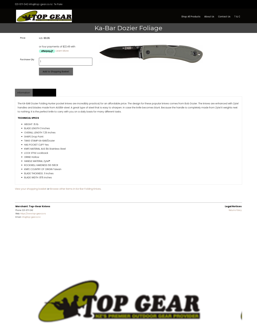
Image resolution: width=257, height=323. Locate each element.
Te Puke (57, 4)
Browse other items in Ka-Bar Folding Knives (75, 188)
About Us (209, 16)
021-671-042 (21, 4)
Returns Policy (235, 210)
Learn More (62, 50)
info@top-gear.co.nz (41, 4)
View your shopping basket (30, 188)
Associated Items (44, 92)
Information (23, 92)
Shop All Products (190, 16)
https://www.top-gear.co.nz (33, 213)
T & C (237, 16)
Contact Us (224, 16)
